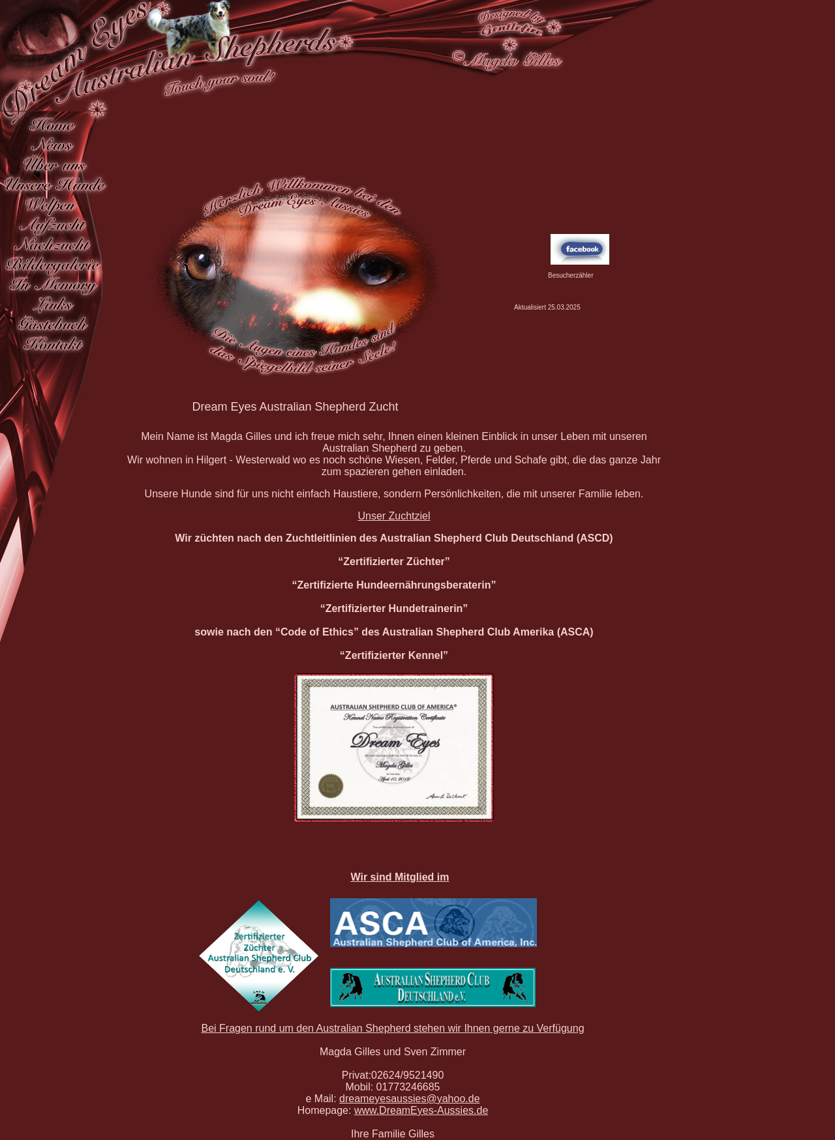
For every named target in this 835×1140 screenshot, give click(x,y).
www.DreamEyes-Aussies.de (421, 1110)
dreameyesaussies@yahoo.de (409, 1098)
